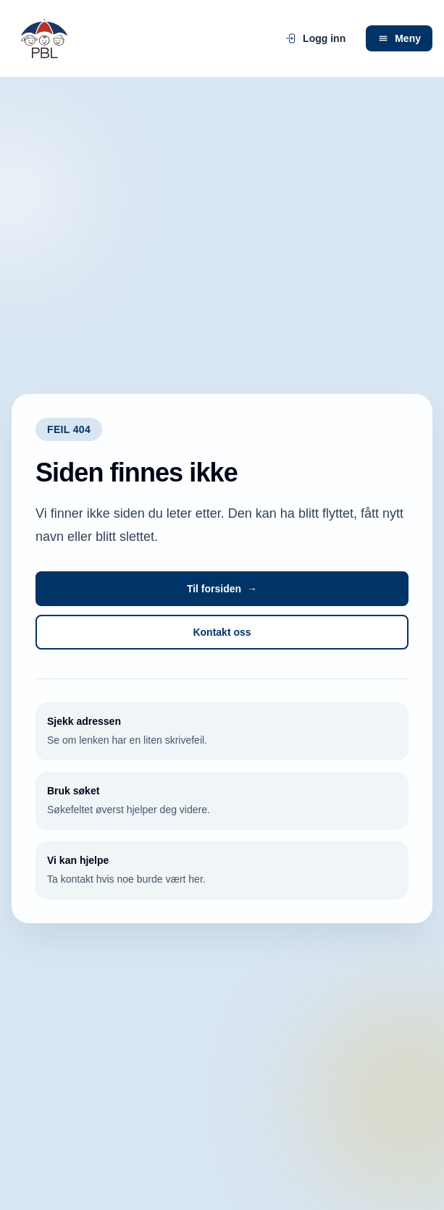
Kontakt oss (222, 632)
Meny (399, 38)
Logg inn (315, 38)
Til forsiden (222, 588)
